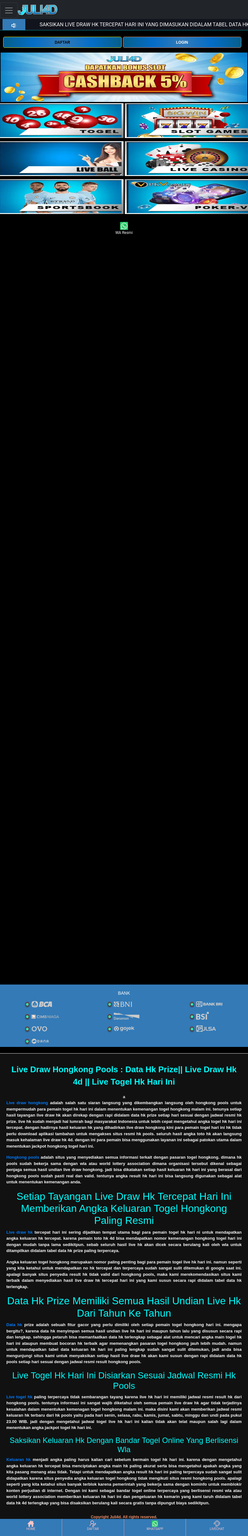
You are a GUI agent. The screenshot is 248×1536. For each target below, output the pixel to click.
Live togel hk (19, 1396)
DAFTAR (62, 42)
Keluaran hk (18, 1459)
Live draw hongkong (28, 1102)
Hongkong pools (22, 1157)
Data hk (14, 1324)
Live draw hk (19, 1232)
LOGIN (182, 42)
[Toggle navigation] (9, 10)
